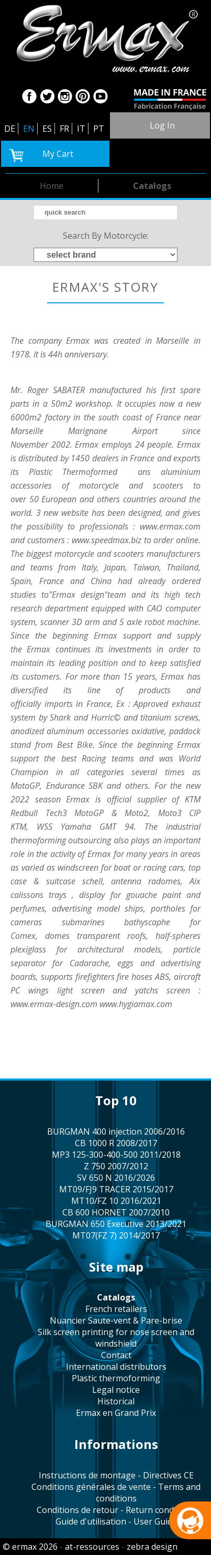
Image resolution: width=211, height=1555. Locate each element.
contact (116, 1355)
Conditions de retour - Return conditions (116, 1510)
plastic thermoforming (116, 1378)
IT (81, 128)
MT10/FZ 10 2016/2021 (116, 1201)
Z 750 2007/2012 (116, 1166)
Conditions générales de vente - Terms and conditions (116, 1492)
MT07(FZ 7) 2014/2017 (116, 1235)
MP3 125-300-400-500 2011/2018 (116, 1154)
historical (116, 1401)
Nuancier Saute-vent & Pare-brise (116, 1320)
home (51, 186)
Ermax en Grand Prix (116, 1413)
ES (47, 128)
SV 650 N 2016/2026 (116, 1177)
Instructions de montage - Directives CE (116, 1475)
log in (162, 125)
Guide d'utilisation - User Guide (116, 1521)
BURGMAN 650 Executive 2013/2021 (116, 1224)
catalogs (152, 186)
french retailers (116, 1309)
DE (9, 128)
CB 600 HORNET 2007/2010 (116, 1212)
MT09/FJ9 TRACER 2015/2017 (116, 1189)
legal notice (116, 1389)
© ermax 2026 (30, 1546)
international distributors (116, 1366)
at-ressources (92, 1546)
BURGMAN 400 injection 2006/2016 (116, 1131)
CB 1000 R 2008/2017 (116, 1143)
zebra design (152, 1546)
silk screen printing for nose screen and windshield (116, 1337)
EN (29, 128)
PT (98, 128)
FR (64, 128)
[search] (105, 212)
